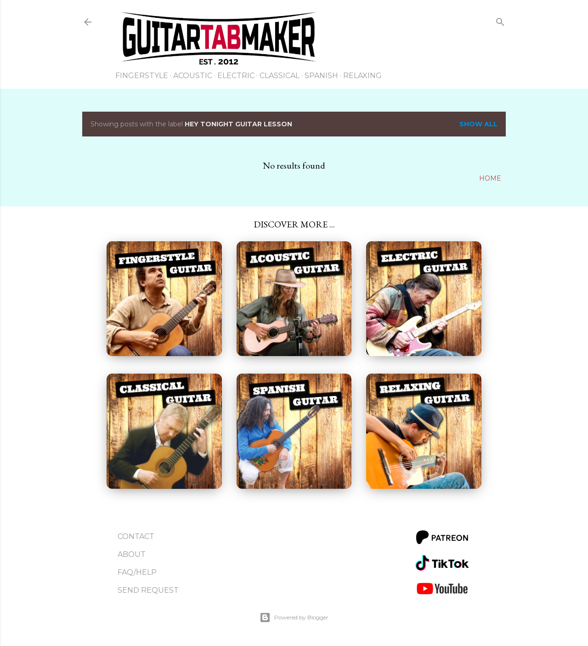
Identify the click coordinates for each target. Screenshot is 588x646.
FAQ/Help (137, 572)
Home (490, 178)
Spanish (321, 75)
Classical (280, 75)
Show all (478, 124)
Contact (136, 536)
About (132, 554)
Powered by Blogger (294, 617)
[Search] (500, 23)
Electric (235, 75)
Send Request (148, 590)
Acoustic (192, 75)
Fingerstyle (141, 75)
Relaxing (362, 75)
